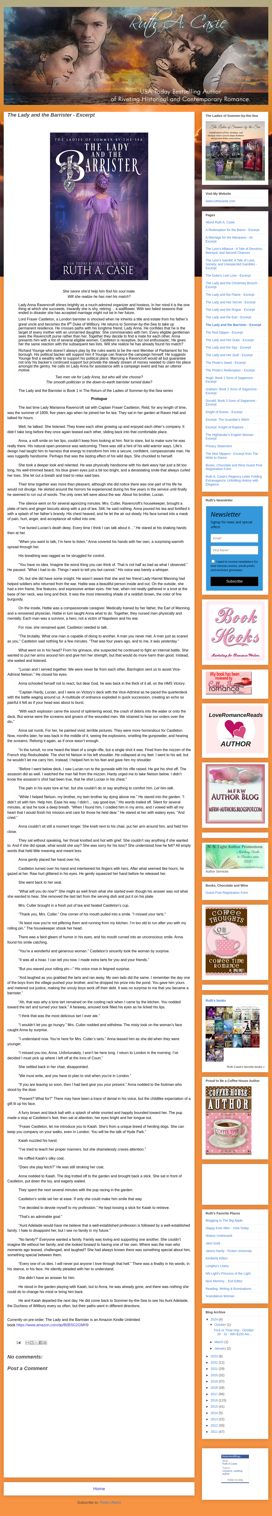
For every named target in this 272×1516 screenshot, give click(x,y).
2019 (215, 1381)
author (226, 1473)
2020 (215, 1375)
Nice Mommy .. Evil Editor (224, 1281)
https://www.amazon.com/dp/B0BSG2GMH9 (52, 1325)
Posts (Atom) (110, 1502)
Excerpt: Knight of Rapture (224, 427)
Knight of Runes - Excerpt (224, 412)
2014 (215, 1413)
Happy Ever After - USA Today (227, 1228)
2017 (215, 1394)
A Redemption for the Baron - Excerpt (232, 230)
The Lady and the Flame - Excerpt (230, 294)
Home (99, 1488)
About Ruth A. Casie (220, 222)
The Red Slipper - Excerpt (224, 332)
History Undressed (219, 1236)
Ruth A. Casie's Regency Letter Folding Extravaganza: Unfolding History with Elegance (234, 480)
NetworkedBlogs (231, 1456)
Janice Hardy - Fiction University (229, 1251)
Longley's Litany (217, 1266)
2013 (215, 1419)
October (220, 1324)
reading (238, 1470)
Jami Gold (213, 1243)
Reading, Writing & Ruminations (228, 1289)
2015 (215, 1406)
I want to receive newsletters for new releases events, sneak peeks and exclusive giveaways (234, 566)
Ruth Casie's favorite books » (246, 1067)
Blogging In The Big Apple (224, 1220)
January (220, 1348)
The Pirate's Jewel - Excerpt (226, 362)
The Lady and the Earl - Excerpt (228, 317)
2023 (215, 1356)
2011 (215, 1431)
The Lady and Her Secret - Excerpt (230, 302)
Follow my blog (235, 1480)
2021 (215, 1369)
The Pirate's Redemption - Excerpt (230, 370)
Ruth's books (216, 1000)
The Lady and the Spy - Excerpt (228, 347)
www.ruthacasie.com (220, 201)
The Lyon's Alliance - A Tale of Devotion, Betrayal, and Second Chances (234, 251)
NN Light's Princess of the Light (228, 1273)
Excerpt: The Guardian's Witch (227, 419)
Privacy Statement (219, 446)
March (219, 1342)
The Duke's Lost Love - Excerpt (228, 275)
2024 (215, 1319)
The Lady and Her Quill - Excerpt (229, 355)
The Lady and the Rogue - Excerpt (230, 309)
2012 (215, 1425)
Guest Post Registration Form (227, 892)
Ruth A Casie (229, 1463)
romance (227, 1470)
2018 (215, 1387)
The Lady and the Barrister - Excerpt (233, 325)
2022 (215, 1362)
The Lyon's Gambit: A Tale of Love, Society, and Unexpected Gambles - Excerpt (231, 264)
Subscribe (234, 581)
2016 (215, 1400)
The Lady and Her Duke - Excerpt (230, 340)
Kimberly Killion (217, 1258)
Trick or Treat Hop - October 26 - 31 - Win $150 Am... (234, 1332)
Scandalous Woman (220, 1296)
